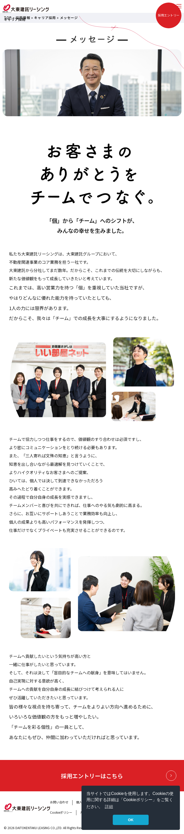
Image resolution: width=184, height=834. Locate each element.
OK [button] (131, 820)
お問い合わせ (59, 802)
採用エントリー (168, 15)
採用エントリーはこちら (118, 775)
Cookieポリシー (61, 812)
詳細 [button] (109, 806)
